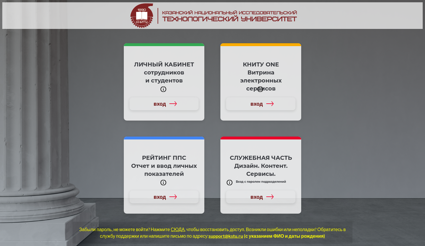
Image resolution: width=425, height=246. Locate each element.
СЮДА (178, 229)
